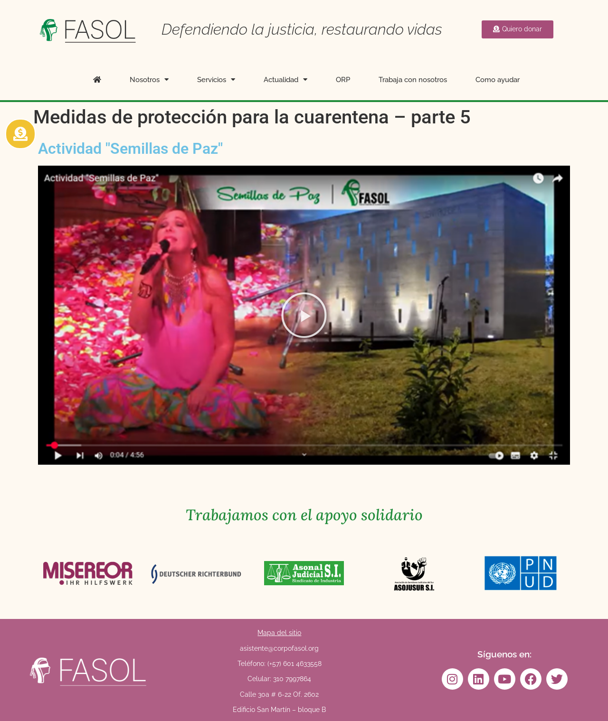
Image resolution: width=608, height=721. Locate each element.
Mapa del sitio (279, 633)
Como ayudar (497, 79)
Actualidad (285, 79)
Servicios (216, 79)
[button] (304, 315)
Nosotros (149, 79)
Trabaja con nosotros (413, 79)
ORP (343, 79)
